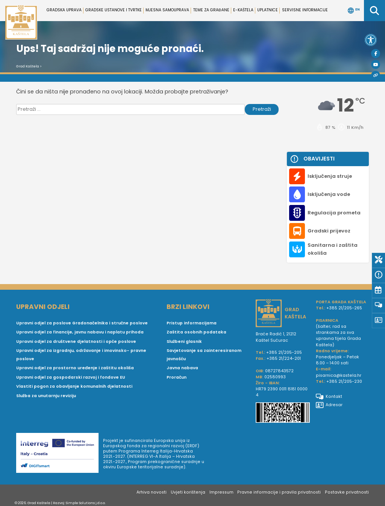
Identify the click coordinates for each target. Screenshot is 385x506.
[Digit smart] (59, 454)
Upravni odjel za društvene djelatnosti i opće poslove (76, 341)
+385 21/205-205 (284, 352)
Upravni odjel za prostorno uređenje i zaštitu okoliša (75, 368)
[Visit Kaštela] (375, 75)
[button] (370, 40)
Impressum (221, 492)
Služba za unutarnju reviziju (46, 396)
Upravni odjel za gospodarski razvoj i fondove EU (70, 377)
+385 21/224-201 (284, 358)
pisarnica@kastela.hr (338, 375)
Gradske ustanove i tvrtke (113, 10)
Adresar (329, 405)
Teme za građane (211, 10)
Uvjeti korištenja (188, 492)
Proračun (176, 377)
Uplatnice (267, 10)
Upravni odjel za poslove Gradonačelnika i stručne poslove (82, 323)
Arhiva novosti (151, 492)
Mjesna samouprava (167, 10)
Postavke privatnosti (347, 492)
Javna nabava (182, 368)
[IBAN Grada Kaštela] (283, 413)
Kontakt (329, 397)
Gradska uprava (64, 10)
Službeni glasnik (184, 341)
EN (354, 11)
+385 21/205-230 (344, 381)
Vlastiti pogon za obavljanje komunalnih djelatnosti (74, 386)
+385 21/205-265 (344, 308)
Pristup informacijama (192, 323)
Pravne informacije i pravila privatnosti (279, 492)
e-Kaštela (243, 10)
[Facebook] (375, 53)
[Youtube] (375, 64)
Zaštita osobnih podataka (196, 332)
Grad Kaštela (27, 66)
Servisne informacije (305, 10)
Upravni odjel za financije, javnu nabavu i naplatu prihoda (80, 332)
